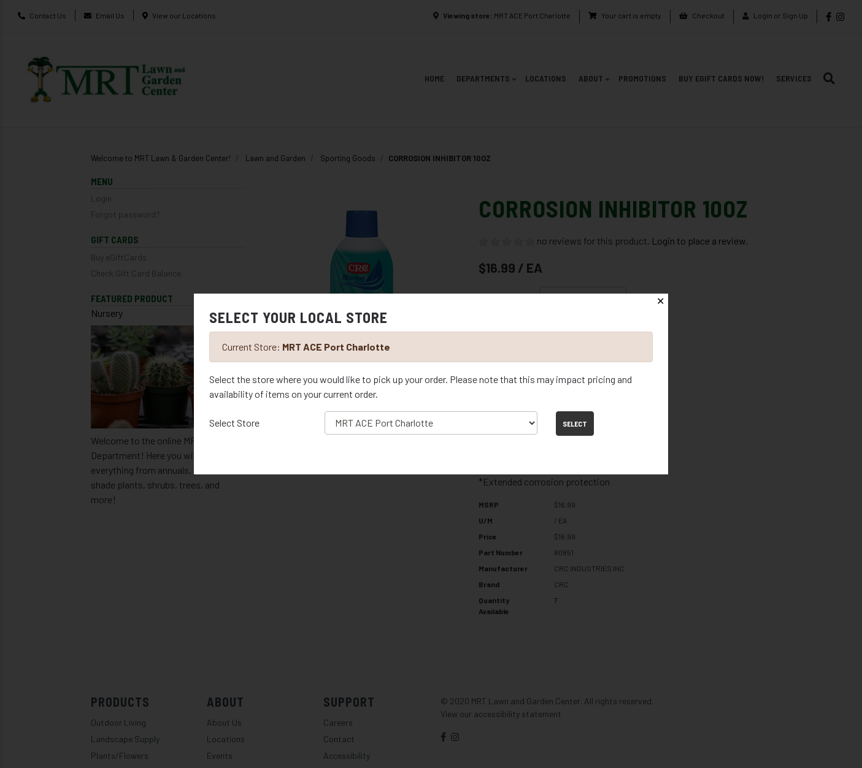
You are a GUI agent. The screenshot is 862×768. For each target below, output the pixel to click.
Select (575, 423)
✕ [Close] (660, 301)
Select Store (234, 422)
